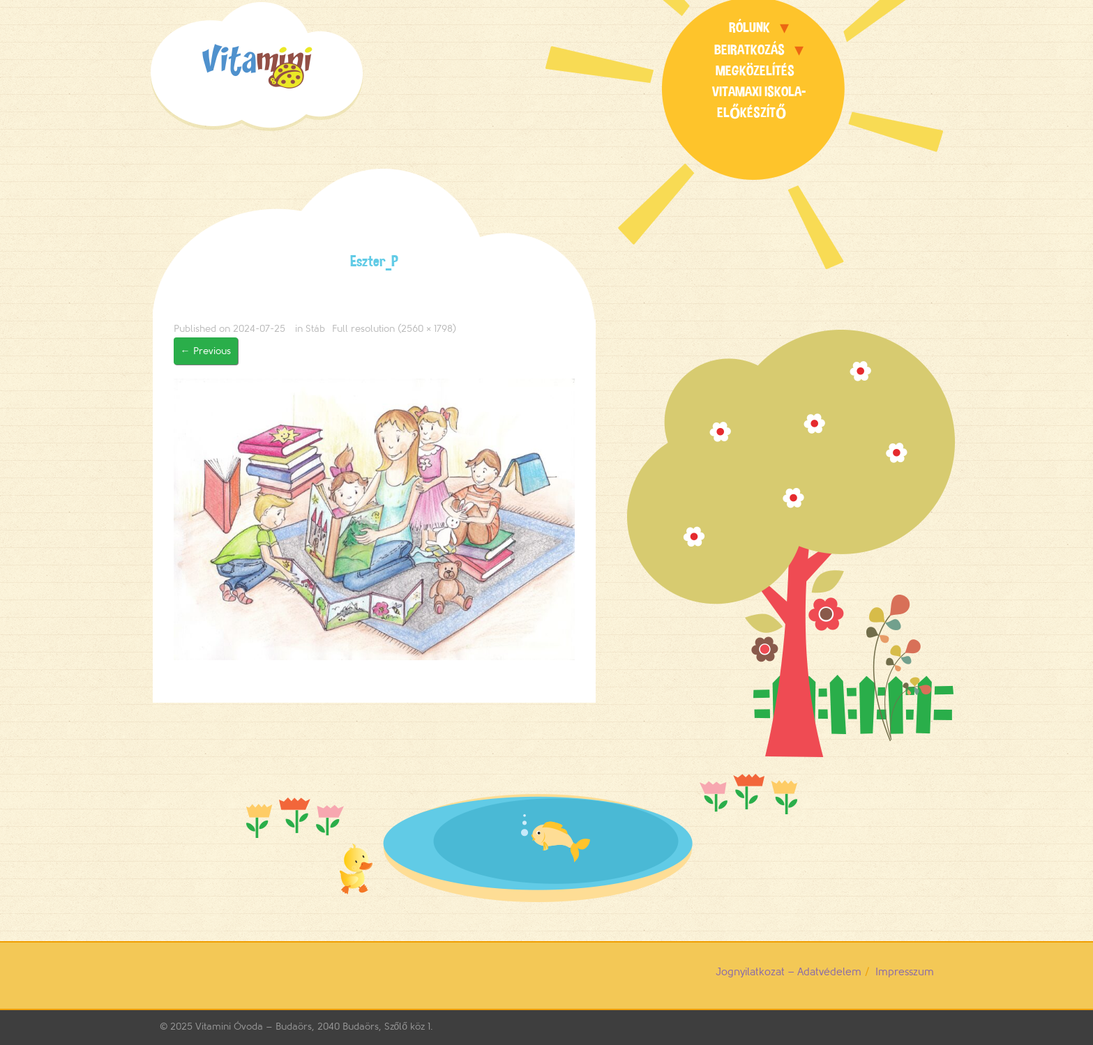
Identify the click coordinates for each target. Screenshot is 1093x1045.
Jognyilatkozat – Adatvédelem (788, 972)
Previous (206, 351)
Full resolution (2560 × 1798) (394, 328)
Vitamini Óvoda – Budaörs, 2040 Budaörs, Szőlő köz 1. (314, 1026)
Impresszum (904, 972)
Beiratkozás (749, 49)
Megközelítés (755, 70)
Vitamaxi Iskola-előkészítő (759, 102)
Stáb (315, 328)
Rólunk (749, 27)
